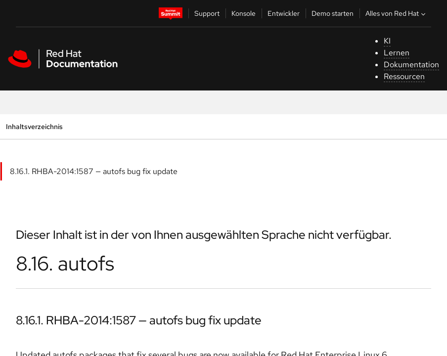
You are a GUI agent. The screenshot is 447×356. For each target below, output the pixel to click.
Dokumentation (411, 64)
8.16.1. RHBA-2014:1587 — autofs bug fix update (94, 171)
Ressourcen (404, 76)
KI (387, 41)
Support (207, 13)
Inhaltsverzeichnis (34, 126)
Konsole (243, 13)
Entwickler (284, 13)
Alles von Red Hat (396, 13)
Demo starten (333, 13)
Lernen (396, 52)
